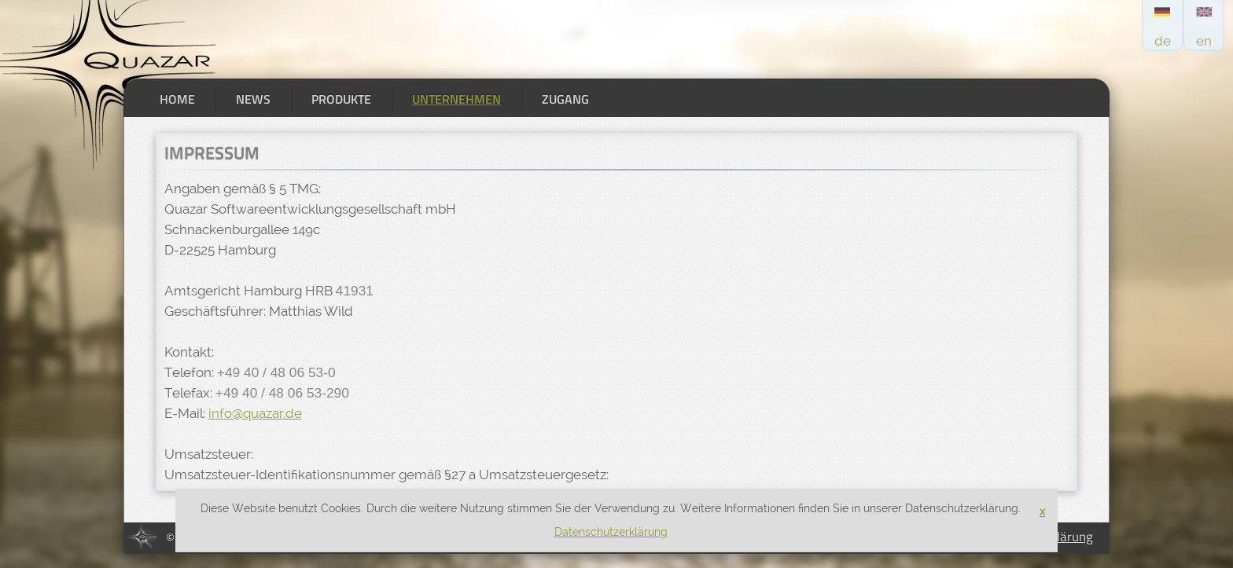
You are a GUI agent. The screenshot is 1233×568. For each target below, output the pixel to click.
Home (177, 99)
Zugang (565, 99)
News (253, 99)
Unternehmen (456, 99)
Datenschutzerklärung (611, 532)
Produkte (341, 99)
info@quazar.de (255, 413)
